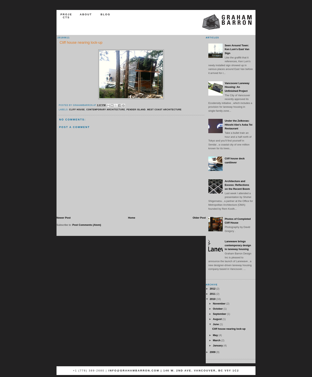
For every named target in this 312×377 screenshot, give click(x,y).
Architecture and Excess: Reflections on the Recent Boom (237, 185)
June (216, 324)
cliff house (77, 110)
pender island (136, 110)
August (217, 319)
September (220, 313)
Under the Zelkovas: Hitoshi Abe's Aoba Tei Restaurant (238, 124)
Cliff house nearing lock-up (229, 328)
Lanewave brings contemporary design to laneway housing (238, 245)
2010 (213, 299)
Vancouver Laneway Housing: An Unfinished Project (237, 87)
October (218, 308)
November (219, 303)
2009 (213, 352)
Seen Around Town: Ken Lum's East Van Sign (237, 49)
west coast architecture (164, 110)
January (218, 345)
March (217, 340)
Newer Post (64, 217)
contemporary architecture (105, 110)
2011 (213, 293)
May (216, 335)
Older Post (199, 217)
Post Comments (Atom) (86, 224)
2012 (213, 288)
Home (131, 217)
